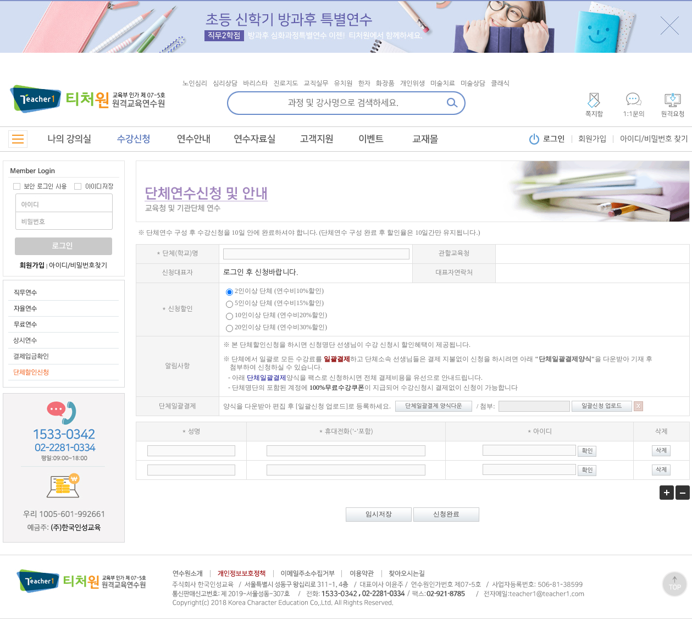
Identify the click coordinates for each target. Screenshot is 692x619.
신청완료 (446, 514)
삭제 (661, 450)
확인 (587, 451)
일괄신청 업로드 (602, 406)
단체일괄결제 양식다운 (433, 406)
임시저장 (379, 514)
